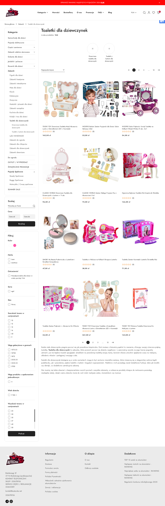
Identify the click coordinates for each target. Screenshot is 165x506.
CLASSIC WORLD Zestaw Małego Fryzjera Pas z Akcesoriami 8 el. (99, 194)
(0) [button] (54, 131)
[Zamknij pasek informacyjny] (159, 3)
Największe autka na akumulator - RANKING (141, 471)
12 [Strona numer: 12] (153, 70)
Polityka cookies (51, 491)
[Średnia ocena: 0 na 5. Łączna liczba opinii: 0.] (49, 131)
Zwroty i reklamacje (52, 487)
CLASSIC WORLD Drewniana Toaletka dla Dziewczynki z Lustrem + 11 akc (57, 194)
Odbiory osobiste (91, 468)
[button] (43, 12)
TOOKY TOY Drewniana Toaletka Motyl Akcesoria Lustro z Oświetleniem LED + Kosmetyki (60, 127)
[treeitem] (21, 38)
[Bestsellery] (68, 12)
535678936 (10, 495)
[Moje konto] (149, 12)
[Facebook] (7, 501)
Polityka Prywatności (53, 476)
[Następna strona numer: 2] (158, 70)
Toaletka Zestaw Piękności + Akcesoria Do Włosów (61, 326)
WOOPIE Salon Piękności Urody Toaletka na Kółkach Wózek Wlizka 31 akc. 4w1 (137, 127)
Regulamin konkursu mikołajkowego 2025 (140, 482)
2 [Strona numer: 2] (138, 70)
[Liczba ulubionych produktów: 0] (153, 12)
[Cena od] (14, 216)
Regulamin (49, 460)
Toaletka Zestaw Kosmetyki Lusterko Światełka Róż (139, 259)
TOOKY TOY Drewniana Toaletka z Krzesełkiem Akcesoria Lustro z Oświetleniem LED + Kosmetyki (100, 327)
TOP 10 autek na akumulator (135, 460)
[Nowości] (55, 12)
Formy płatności (51, 472)
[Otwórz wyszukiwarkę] (144, 12)
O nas (87, 460)
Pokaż (22, 433)
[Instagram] (11, 501)
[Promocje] (90, 12)
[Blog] (110, 12)
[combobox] (53, 70)
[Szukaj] (34, 206)
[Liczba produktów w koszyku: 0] (158, 12)
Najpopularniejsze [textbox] (47, 70)
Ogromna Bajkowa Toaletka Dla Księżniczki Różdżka (140, 193)
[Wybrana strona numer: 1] (134, 70)
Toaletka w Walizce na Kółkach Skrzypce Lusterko (99, 259)
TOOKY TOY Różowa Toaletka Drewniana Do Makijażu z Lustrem (138, 327)
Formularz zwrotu (52, 468)
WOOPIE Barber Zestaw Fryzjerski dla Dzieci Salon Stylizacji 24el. (100, 127)
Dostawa (48, 464)
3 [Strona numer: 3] (143, 70)
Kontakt (88, 464)
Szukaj (21, 223)
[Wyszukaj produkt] (21, 206)
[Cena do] (29, 216)
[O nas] (79, 12)
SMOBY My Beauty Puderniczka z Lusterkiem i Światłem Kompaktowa (59, 260)
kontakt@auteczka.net (14, 491)
